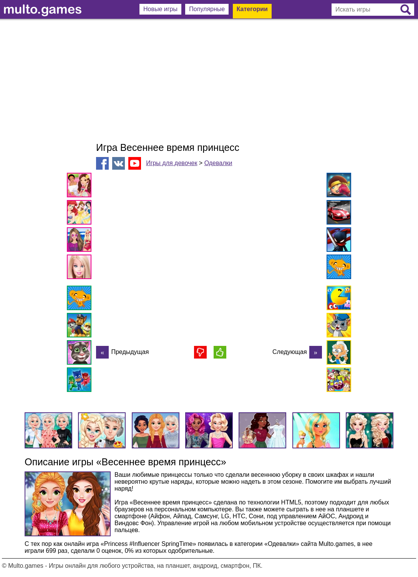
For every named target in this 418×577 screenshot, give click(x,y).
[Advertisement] (209, 80)
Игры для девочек (171, 163)
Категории (252, 9)
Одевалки (218, 163)
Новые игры (160, 9)
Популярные (207, 9)
